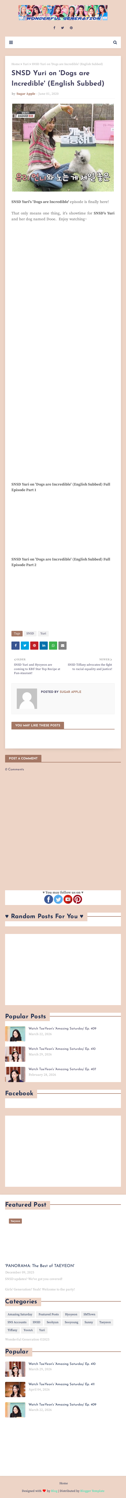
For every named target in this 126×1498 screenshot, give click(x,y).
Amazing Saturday (20, 1314)
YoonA (28, 1330)
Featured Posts (49, 1314)
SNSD (30, 633)
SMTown (89, 1314)
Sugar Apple (26, 94)
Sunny (89, 1322)
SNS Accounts (17, 1322)
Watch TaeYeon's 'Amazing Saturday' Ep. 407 (62, 1069)
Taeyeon (105, 1322)
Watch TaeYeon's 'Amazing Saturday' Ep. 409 (62, 1028)
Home (15, 64)
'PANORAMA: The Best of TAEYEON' (39, 1266)
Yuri (26, 64)
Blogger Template (92, 1491)
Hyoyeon (71, 1314)
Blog (54, 1491)
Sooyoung (71, 1322)
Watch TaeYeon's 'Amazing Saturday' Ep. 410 (62, 1049)
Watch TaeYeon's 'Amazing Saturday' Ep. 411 (61, 1384)
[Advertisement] (63, 969)
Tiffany (12, 1330)
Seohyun (52, 1322)
